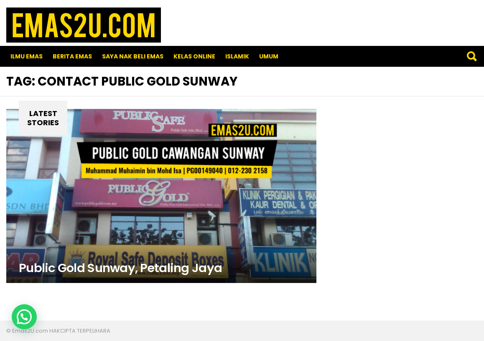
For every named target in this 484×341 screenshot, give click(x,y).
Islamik (237, 56)
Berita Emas (72, 56)
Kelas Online (194, 56)
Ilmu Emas (26, 56)
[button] (24, 316)
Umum (268, 56)
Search (471, 56)
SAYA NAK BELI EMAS (132, 56)
